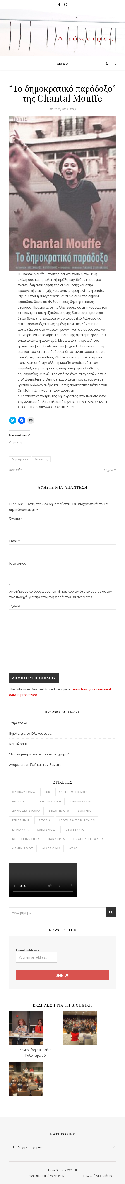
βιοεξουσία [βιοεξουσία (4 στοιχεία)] (22, 801)
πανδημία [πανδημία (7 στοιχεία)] (56, 838)
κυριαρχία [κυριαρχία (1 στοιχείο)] (20, 829)
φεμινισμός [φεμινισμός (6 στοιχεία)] (23, 848)
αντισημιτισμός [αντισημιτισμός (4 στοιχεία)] (73, 792)
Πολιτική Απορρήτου (97, 1176)
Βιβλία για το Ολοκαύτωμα (30, 733)
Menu (62, 64)
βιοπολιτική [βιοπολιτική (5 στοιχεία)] (50, 801)
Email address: (36, 955)
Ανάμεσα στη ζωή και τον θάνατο (35, 764)
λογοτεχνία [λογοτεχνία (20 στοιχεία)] (74, 829)
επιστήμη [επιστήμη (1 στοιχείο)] (20, 820)
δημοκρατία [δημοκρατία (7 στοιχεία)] (80, 801)
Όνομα (16, 518)
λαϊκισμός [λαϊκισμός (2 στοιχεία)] (46, 829)
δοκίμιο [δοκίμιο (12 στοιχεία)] (85, 810)
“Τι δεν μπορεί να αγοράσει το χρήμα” (39, 754)
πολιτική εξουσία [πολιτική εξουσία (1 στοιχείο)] (88, 838)
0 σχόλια (109, 469)
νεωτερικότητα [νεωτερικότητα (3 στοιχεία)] (26, 838)
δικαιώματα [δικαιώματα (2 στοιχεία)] (59, 810)
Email (14, 541)
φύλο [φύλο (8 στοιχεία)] (73, 848)
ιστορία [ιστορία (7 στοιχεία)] (44, 820)
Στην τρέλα (18, 723)
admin (21, 469)
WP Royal (56, 1176)
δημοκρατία (20, 459)
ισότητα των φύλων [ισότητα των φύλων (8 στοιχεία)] (77, 820)
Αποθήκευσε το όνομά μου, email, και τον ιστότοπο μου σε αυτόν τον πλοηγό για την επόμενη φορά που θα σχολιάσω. (60, 594)
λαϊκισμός (41, 459)
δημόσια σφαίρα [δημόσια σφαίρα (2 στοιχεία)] (26, 810)
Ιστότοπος (17, 563)
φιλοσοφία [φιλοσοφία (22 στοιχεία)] (51, 848)
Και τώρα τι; (18, 743)
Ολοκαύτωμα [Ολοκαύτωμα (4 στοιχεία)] (23, 792)
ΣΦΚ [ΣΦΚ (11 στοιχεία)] (46, 792)
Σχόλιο (14, 606)
